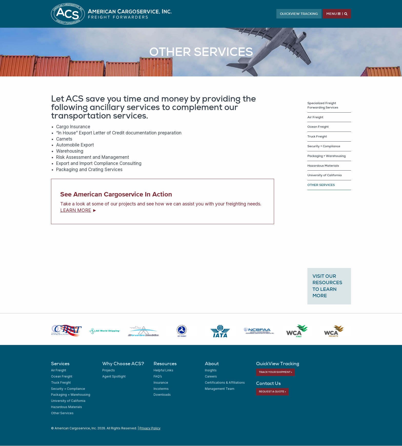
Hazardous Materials (323, 166)
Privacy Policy (149, 428)
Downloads (162, 395)
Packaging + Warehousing (326, 156)
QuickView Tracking (299, 14)
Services (60, 363)
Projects (108, 370)
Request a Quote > (272, 391)
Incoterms (161, 389)
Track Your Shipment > (275, 372)
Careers (211, 376)
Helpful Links (163, 370)
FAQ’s (158, 376)
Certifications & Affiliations (225, 382)
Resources (165, 363)
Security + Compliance (323, 146)
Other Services (62, 413)
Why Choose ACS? (123, 363)
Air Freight (315, 117)
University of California (324, 175)
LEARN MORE (75, 210)
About (212, 363)
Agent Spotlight (114, 376)
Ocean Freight (318, 127)
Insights (211, 370)
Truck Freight (317, 136)
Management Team (219, 389)
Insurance (161, 382)
